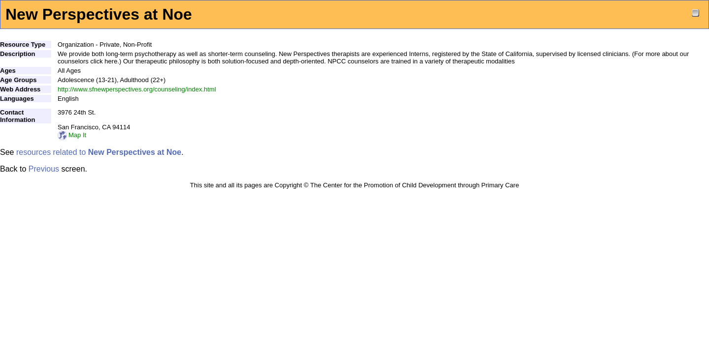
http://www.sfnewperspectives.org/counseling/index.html (137, 89)
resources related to (98, 152)
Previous (44, 169)
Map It (72, 135)
